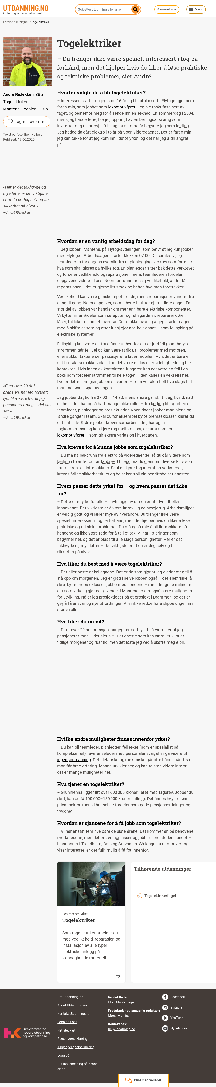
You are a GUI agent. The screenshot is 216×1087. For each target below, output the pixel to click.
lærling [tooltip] (182, 125)
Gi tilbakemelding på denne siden (77, 1066)
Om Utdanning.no (70, 997)
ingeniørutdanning (74, 759)
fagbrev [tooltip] (108, 461)
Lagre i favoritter (27, 121)
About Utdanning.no (72, 1005)
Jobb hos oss (67, 1022)
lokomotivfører (121, 106)
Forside (8, 22)
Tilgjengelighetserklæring (76, 1047)
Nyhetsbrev (178, 1028)
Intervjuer (22, 22)
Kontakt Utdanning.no (73, 1014)
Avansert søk (166, 9)
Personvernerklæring (72, 1039)
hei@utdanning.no (121, 1029)
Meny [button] (199, 9)
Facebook (177, 997)
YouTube (176, 1018)
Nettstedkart (66, 1030)
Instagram (177, 1007)
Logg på (63, 1055)
